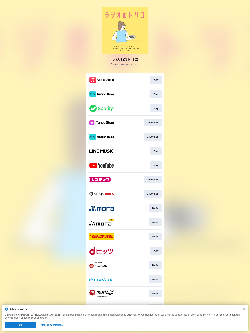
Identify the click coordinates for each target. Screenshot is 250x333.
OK (20, 325)
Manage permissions (52, 325)
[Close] (244, 309)
